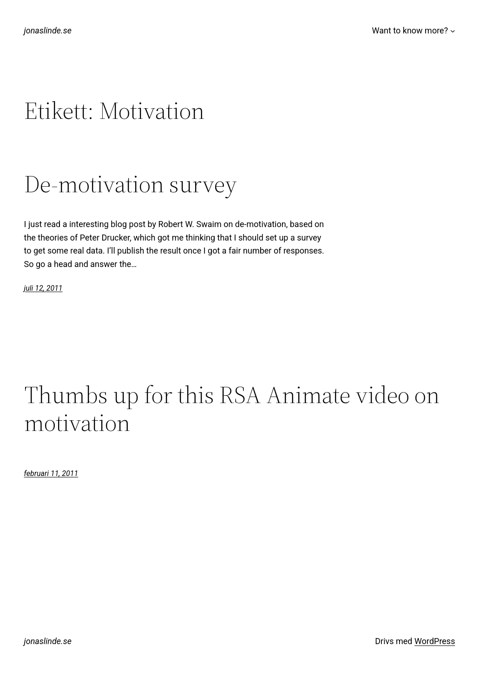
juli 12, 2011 (43, 288)
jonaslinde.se (48, 30)
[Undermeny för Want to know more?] (452, 30)
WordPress (434, 641)
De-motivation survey (130, 184)
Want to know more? (410, 30)
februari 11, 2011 (51, 473)
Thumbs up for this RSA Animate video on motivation (232, 409)
